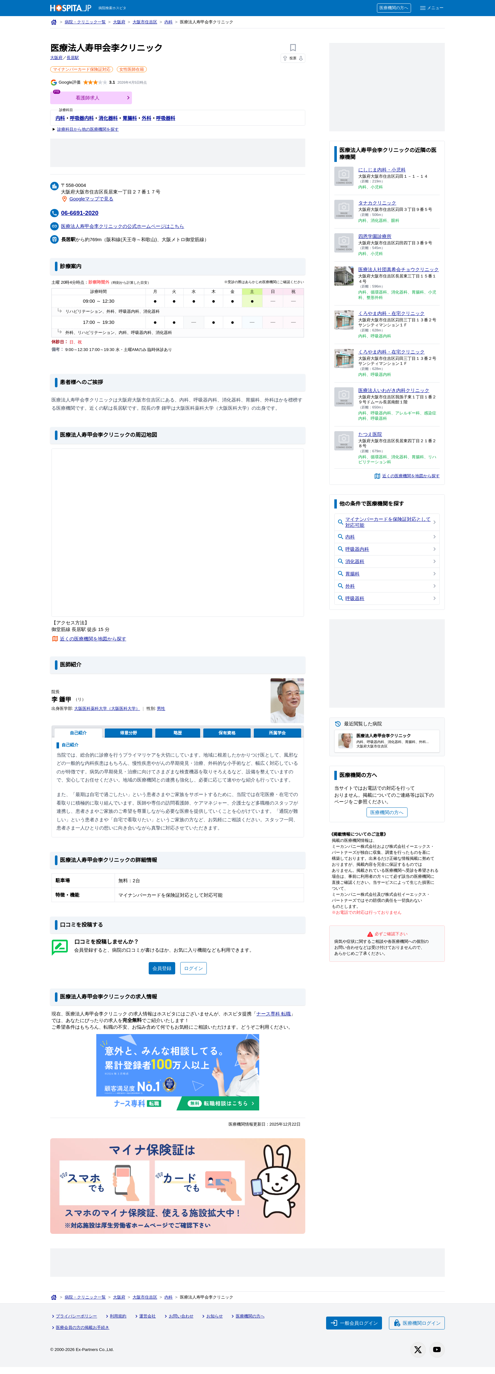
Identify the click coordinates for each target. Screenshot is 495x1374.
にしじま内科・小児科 (382, 169)
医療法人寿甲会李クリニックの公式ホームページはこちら (123, 225)
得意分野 (128, 733)
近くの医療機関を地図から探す (93, 638)
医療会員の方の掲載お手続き (80, 1335)
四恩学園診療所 (375, 236)
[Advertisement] (178, 153)
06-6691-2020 (81, 212)
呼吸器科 (165, 118)
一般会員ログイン (353, 1330)
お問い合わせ (179, 1324)
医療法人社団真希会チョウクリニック (396, 272)
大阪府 (120, 22)
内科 (170, 22)
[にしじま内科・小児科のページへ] (344, 176)
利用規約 (116, 1324)
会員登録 (161, 976)
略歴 (178, 733)
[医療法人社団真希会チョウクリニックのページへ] (344, 276)
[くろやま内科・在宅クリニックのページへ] (344, 326)
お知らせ (214, 1324)
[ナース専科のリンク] (177, 1080)
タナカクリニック (377, 202)
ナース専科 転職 (276, 1021)
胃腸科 (129, 118)
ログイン (193, 976)
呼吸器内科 (82, 118)
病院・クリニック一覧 (86, 22)
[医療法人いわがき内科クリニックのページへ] (344, 403)
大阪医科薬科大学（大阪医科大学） (108, 708)
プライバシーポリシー (74, 1324)
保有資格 (226, 733)
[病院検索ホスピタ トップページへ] (70, 8)
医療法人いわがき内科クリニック (394, 396)
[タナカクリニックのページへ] (344, 209)
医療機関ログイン (416, 1330)
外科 (146, 118)
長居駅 (73, 58)
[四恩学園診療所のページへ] (344, 243)
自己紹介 (78, 733)
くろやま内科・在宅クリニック (392, 319)
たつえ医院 (370, 440)
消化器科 (108, 118)
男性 (163, 708)
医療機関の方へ (393, 8)
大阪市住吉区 (146, 22)
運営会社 (146, 1324)
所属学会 (277, 733)
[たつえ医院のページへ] (344, 446)
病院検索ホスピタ (112, 8)
